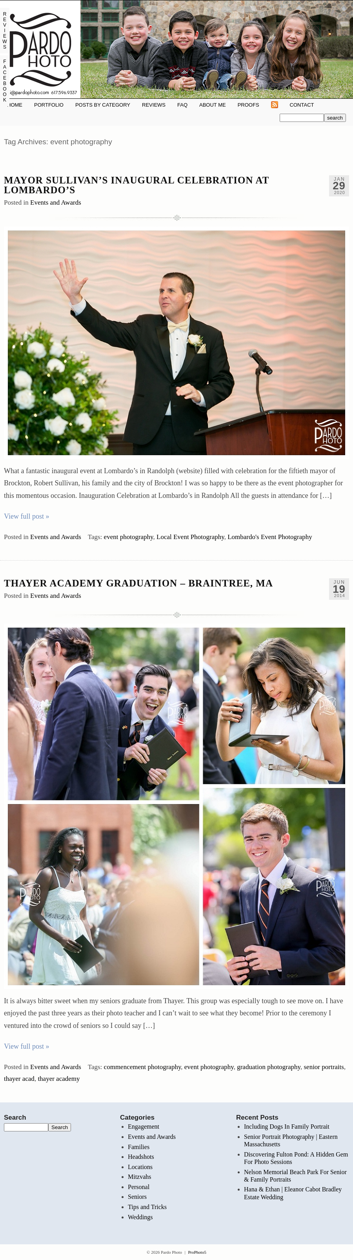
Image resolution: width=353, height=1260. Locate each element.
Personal (138, 1187)
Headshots (141, 1156)
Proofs (248, 104)
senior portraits (324, 1067)
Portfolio (49, 104)
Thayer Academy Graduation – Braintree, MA (138, 583)
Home (14, 104)
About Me (212, 104)
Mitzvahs (139, 1176)
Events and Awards (55, 202)
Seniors (137, 1196)
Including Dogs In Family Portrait (286, 1126)
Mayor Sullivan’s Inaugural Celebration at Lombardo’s (136, 185)
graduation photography (268, 1067)
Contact (302, 104)
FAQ (182, 104)
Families (138, 1147)
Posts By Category (102, 104)
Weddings (140, 1217)
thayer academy (59, 1078)
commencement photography (142, 1067)
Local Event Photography (190, 537)
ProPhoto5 (197, 1252)
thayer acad (19, 1078)
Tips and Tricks (147, 1207)
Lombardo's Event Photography (269, 537)
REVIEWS (154, 104)
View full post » (26, 516)
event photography (128, 537)
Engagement (143, 1126)
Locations (140, 1167)
